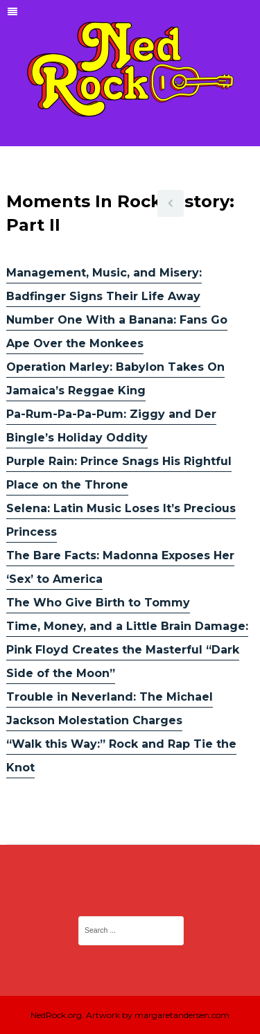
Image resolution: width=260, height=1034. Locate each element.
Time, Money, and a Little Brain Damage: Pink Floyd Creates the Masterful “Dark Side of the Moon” (127, 650)
